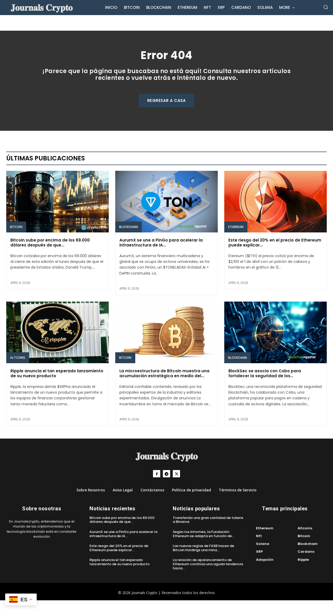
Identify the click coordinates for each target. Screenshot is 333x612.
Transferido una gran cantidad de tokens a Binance (208, 531)
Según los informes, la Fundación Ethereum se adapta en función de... (203, 545)
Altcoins (17, 368)
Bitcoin (16, 237)
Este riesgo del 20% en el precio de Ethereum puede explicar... (274, 253)
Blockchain (128, 237)
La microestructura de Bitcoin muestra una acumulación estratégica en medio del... (164, 384)
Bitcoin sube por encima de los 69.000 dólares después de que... (50, 253)
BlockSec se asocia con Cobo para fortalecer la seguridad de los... (264, 384)
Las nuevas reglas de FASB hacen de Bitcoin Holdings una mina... (203, 559)
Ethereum (236, 237)
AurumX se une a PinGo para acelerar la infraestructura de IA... (161, 253)
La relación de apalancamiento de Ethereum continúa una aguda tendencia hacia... (208, 575)
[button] (326, 7)
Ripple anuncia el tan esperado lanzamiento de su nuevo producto (56, 384)
